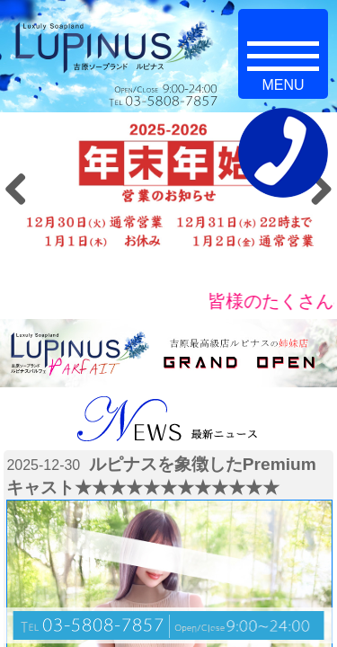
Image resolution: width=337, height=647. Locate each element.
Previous (22, 189)
